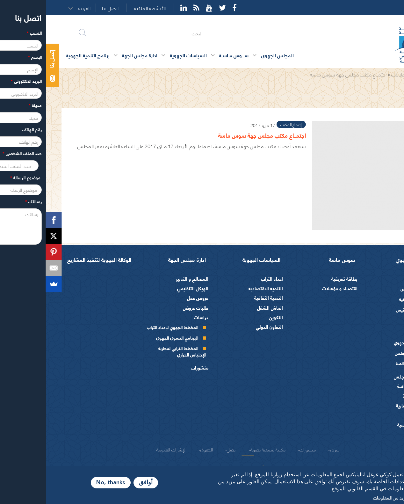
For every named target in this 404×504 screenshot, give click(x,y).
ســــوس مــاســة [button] (188, 55)
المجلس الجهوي (367, 259)
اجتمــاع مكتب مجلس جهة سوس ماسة (302, 74)
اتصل (186, 449)
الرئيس (379, 278)
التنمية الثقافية (222, 297)
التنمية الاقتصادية (220, 288)
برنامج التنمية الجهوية (42, 55)
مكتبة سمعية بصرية (222, 449)
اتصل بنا (64, 8)
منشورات (153, 367)
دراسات (155, 317)
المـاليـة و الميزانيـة (368, 386)
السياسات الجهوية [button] (142, 55)
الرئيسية (376, 74)
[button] (40, 8)
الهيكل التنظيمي (146, 288)
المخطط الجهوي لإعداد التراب (126, 327)
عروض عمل (151, 297)
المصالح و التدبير (146, 278)
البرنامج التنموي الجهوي (131, 338)
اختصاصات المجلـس (367, 376)
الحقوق (161, 449)
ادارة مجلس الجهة (141, 259)
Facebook (188, 7)
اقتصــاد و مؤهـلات (294, 288)
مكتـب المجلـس (362, 353)
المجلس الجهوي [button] (231, 55)
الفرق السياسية (371, 396)
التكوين (230, 317)
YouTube (163, 7)
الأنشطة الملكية (104, 8)
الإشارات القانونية (126, 449)
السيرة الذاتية (364, 299)
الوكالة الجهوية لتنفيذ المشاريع (53, 259)
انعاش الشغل (224, 307)
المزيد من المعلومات (345, 497)
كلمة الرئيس (365, 288)
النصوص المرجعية (368, 424)
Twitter (176, 7)
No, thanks (64, 483)
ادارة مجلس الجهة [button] (94, 55)
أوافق (100, 483)
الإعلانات (354, 74)
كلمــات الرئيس (363, 309)
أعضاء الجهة (375, 322)
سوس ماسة (296, 259)
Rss (151, 7)
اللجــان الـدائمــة (363, 363)
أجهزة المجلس (372, 332)
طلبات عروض (149, 307)
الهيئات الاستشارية (368, 405)
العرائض (378, 415)
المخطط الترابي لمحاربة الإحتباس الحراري (136, 351)
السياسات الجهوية (215, 259)
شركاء (289, 449)
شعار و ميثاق (374, 434)
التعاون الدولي (223, 326)
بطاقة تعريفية (298, 278)
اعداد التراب (226, 278)
